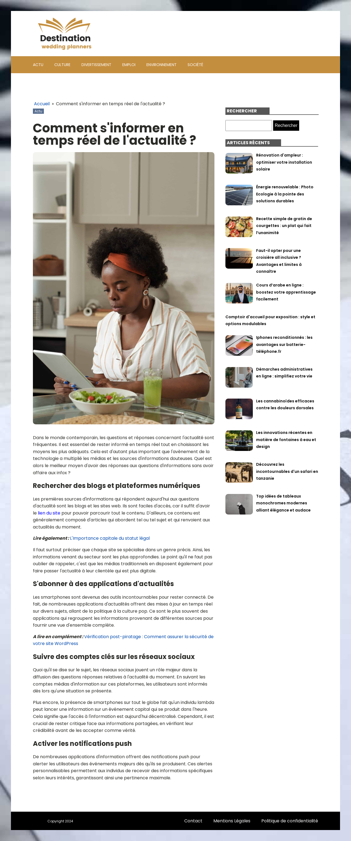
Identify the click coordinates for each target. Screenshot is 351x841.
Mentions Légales (231, 821)
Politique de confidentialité (289, 821)
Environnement (161, 64)
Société (195, 64)
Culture (62, 64)
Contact (193, 821)
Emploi (128, 64)
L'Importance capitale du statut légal (110, 538)
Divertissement (96, 64)
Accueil (42, 104)
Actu (38, 64)
